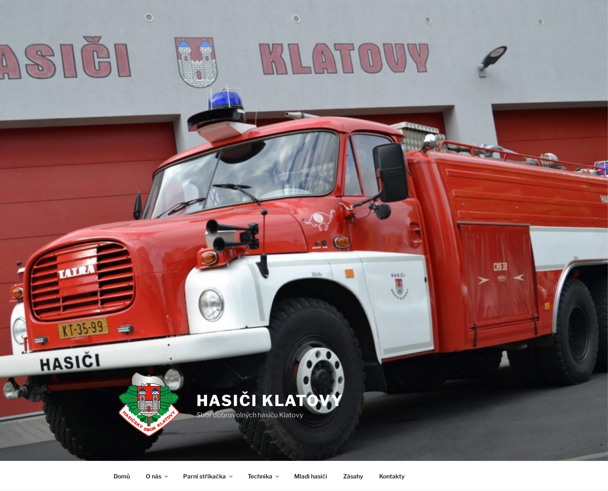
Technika (264, 476)
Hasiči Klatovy (270, 400)
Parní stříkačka (208, 476)
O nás (157, 476)
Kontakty (392, 476)
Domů (122, 476)
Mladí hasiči (310, 476)
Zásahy (353, 476)
